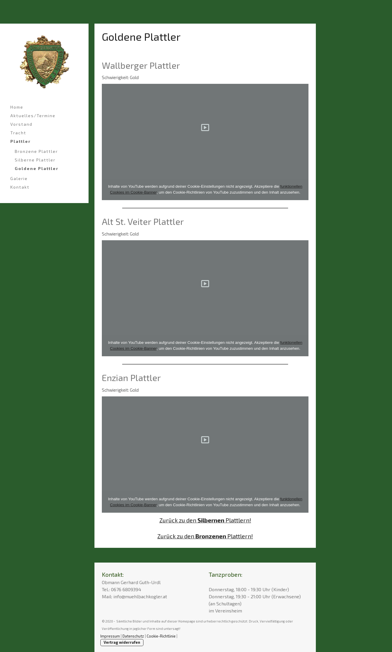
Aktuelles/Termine (32, 115)
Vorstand (21, 124)
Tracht (18, 132)
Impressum (110, 636)
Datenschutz (133, 636)
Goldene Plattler (36, 168)
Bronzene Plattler (36, 151)
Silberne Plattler (35, 159)
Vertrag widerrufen (122, 642)
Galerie (19, 178)
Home (16, 107)
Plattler (20, 141)
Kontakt (20, 186)
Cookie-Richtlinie (161, 636)
